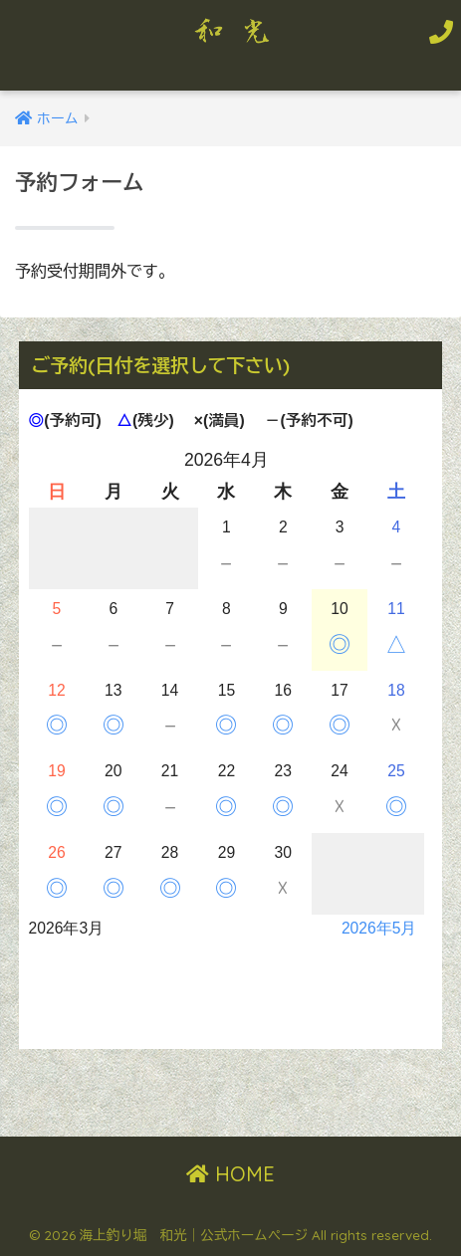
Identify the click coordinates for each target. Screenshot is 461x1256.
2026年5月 (379, 928)
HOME (230, 1173)
